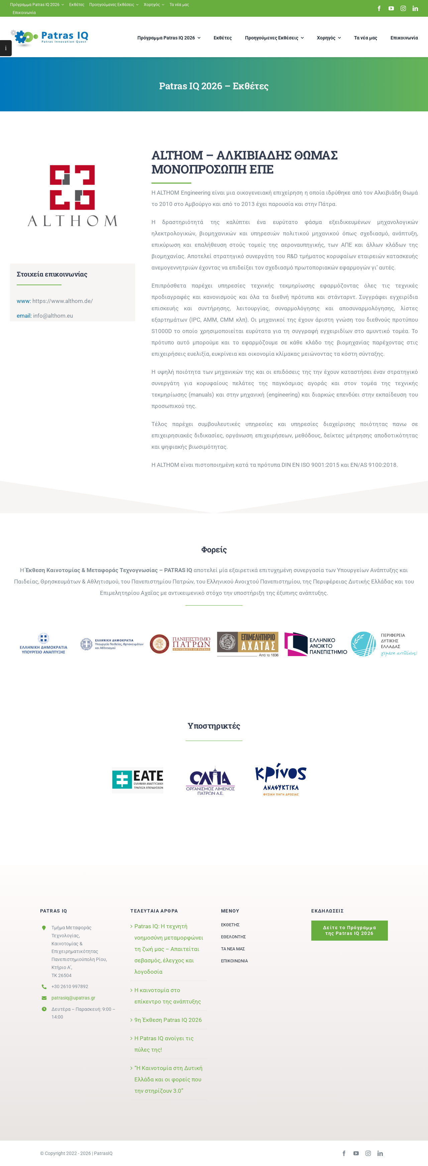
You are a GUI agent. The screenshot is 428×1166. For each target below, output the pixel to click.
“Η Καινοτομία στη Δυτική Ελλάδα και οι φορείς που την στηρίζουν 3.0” (168, 1079)
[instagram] (403, 8)
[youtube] (391, 8)
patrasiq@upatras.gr (73, 997)
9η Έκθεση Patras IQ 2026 (168, 1020)
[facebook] (379, 8)
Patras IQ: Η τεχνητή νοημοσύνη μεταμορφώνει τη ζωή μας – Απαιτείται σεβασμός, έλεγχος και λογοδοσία (168, 949)
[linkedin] (415, 8)
